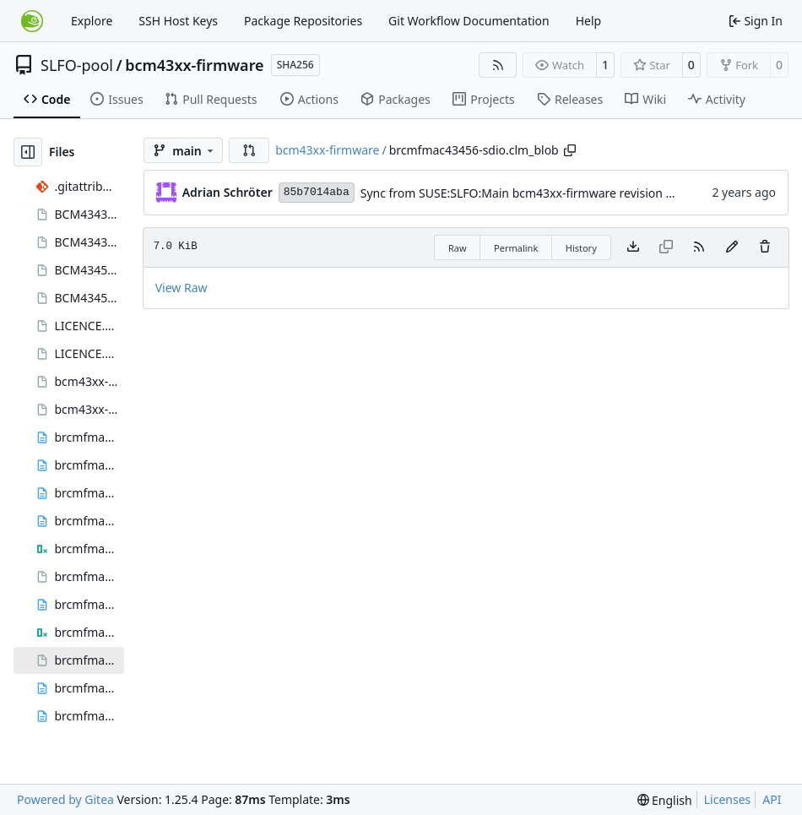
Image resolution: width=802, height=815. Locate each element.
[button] (249, 150)
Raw (457, 248)
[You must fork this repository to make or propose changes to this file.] (731, 247)
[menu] (664, 800)
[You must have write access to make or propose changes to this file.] (764, 247)
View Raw (181, 288)
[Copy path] (570, 150)
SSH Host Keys (178, 21)
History (581, 248)
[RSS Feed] (498, 65)
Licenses (727, 799)
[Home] (32, 21)
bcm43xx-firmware (194, 65)
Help (589, 21)
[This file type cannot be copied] (666, 247)
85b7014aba (317, 192)
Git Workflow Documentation (469, 21)
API (771, 799)
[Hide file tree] (28, 152)
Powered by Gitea (65, 799)
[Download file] (633, 247)
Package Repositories (303, 21)
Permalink (516, 248)
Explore (91, 21)
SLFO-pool (77, 65)
